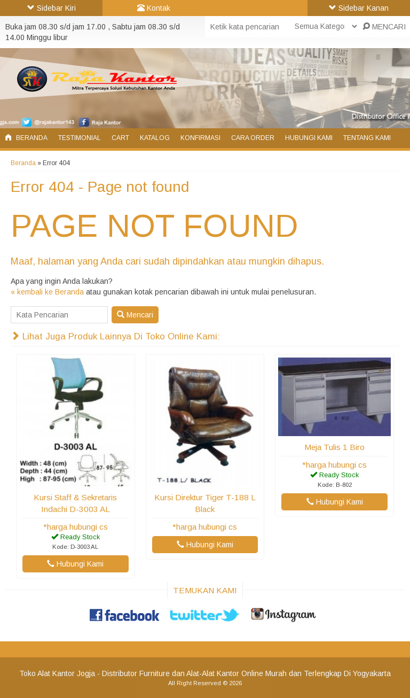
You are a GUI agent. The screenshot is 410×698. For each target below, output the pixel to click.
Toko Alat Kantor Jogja (57, 673)
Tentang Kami (367, 138)
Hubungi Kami (309, 138)
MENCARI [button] (384, 26)
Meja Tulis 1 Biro (334, 447)
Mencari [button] (135, 315)
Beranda (26, 138)
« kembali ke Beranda (47, 292)
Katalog (155, 138)
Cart (120, 138)
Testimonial (79, 138)
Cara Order (252, 138)
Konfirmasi (200, 138)
